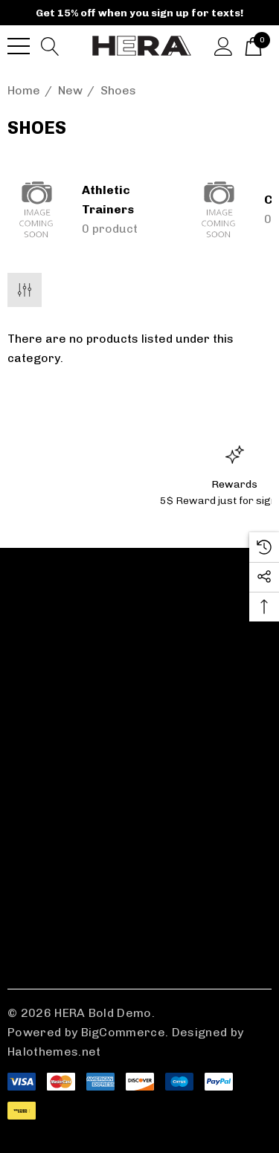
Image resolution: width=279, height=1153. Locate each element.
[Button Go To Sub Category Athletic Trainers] (37, 209)
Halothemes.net (53, 1051)
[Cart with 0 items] (253, 45)
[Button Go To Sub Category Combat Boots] (219, 209)
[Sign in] (223, 45)
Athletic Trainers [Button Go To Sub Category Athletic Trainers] (108, 199)
